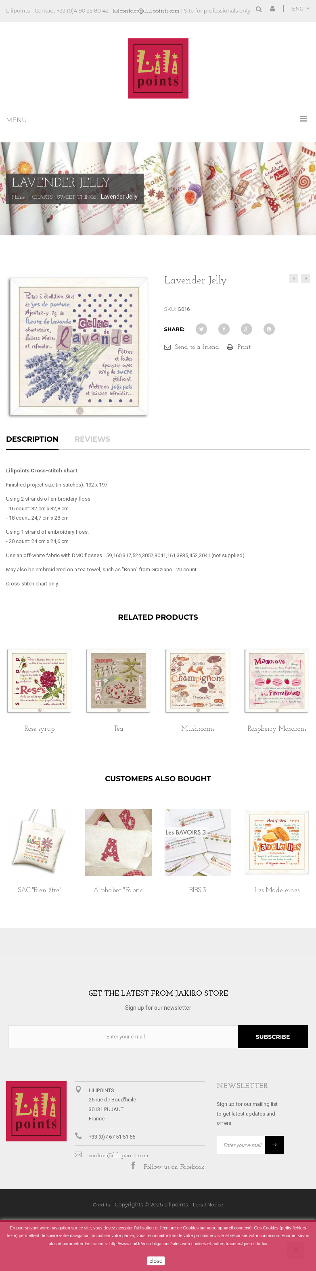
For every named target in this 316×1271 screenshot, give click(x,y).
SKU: (170, 309)
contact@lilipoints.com (150, 11)
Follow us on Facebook (174, 1167)
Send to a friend (197, 347)
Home (18, 197)
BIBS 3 (197, 890)
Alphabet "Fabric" (118, 890)
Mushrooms (197, 729)
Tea (118, 729)
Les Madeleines (276, 890)
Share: (174, 329)
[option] (39, 698)
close (156, 1261)
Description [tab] (32, 440)
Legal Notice (208, 1205)
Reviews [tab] (92, 440)
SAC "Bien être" (39, 890)
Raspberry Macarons (277, 729)
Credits (101, 1205)
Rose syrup (39, 729)
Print (244, 347)
